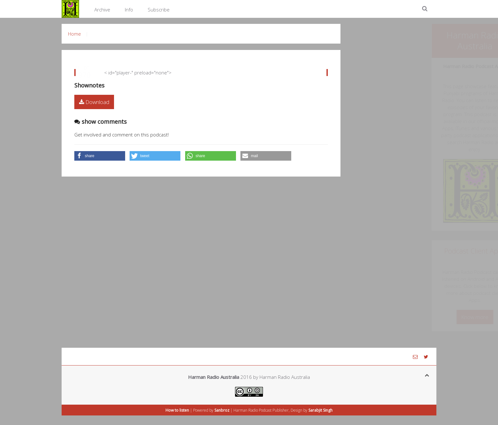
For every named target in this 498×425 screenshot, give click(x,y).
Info (129, 9)
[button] (99, 156)
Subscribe (159, 9)
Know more (423, 317)
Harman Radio (245, 410)
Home (74, 34)
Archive (102, 9)
